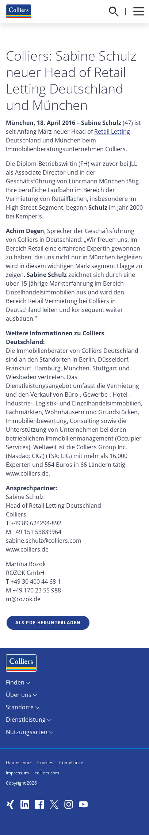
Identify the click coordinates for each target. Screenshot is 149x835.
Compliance (71, 762)
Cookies (45, 762)
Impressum (17, 773)
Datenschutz (18, 762)
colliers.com (47, 773)
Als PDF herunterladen (48, 622)
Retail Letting (112, 131)
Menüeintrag (21, 664)
